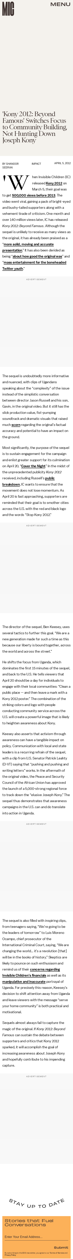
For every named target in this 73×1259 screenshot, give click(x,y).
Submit (61, 1247)
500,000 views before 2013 (33, 195)
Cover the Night (33, 466)
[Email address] (36, 1236)
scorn (15, 424)
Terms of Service (57, 1253)
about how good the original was (37, 256)
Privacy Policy (10, 1255)
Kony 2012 (54, 183)
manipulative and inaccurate (24, 981)
